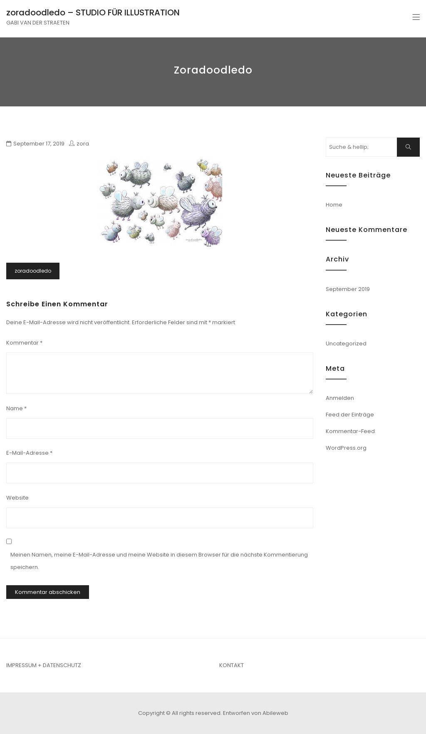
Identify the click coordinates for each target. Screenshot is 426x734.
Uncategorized (346, 343)
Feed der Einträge (350, 415)
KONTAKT (231, 665)
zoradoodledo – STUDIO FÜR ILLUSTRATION (93, 12)
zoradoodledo (33, 270)
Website (17, 498)
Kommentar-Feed (350, 431)
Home (334, 205)
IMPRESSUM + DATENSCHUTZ (43, 665)
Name (16, 408)
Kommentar (24, 343)
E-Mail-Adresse (29, 453)
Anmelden (340, 398)
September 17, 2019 (38, 144)
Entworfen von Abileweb (255, 713)
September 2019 (348, 289)
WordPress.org (346, 448)
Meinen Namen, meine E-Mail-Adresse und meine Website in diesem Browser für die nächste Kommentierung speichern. (159, 561)
